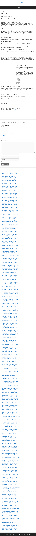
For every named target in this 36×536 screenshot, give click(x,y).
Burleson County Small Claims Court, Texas (10, 207)
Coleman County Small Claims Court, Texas (10, 230)
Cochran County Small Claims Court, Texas (10, 227)
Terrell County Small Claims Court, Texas (9, 484)
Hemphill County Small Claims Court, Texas (10, 320)
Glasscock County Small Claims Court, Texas (10, 293)
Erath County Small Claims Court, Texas (9, 272)
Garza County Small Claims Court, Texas (9, 290)
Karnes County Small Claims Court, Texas (9, 351)
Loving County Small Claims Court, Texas (9, 384)
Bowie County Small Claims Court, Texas (9, 197)
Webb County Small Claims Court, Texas (9, 509)
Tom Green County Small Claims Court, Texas (10, 490)
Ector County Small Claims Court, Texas (9, 266)
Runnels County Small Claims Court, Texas (9, 453)
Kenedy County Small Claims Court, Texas (9, 355)
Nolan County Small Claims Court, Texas (9, 420)
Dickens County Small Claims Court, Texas (9, 259)
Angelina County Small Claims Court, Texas (10, 176)
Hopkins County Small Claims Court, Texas (10, 328)
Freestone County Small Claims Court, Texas (10, 285)
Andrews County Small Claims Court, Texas (10, 174)
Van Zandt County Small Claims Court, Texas (10, 501)
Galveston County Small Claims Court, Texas (10, 289)
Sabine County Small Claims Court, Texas (9, 456)
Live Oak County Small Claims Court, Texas (10, 381)
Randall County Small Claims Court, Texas (9, 440)
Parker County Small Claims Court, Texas (9, 430)
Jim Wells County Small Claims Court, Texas (10, 347)
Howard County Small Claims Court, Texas (9, 331)
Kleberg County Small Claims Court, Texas (9, 364)
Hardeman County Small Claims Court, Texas (10, 310)
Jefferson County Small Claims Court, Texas (10, 344)
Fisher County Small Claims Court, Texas (9, 278)
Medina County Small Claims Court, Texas (9, 401)
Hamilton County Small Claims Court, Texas (10, 307)
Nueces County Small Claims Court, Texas (9, 422)
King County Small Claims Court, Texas (9, 361)
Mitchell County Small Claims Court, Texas (9, 408)
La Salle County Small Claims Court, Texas (9, 367)
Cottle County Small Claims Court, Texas (9, 242)
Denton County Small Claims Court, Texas (9, 258)
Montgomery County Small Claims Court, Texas (10, 410)
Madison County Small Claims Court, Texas (10, 388)
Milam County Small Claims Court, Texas (9, 405)
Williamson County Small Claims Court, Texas (10, 518)
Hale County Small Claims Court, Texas (9, 304)
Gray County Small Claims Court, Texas (9, 297)
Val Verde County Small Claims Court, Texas (10, 499)
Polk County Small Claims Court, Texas (9, 434)
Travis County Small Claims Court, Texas (9, 491)
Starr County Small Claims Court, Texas (9, 473)
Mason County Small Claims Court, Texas (9, 392)
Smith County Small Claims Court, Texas (9, 470)
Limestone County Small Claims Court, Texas (10, 378)
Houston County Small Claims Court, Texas (10, 330)
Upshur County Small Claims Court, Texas (9, 495)
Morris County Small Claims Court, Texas (9, 413)
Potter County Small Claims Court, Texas (9, 436)
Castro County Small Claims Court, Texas (9, 220)
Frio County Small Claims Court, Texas (9, 286)
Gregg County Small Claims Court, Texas (9, 300)
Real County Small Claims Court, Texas (9, 443)
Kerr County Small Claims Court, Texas (9, 358)
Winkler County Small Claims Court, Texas (9, 521)
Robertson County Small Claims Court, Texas (10, 450)
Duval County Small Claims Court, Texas (9, 263)
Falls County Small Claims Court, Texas (9, 273)
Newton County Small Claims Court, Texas (9, 419)
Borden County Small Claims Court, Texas (9, 194)
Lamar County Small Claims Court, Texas (9, 368)
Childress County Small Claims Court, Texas (10, 224)
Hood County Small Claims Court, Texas (9, 327)
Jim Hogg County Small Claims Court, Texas (10, 345)
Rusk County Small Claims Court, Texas (9, 454)
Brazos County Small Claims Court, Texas (9, 200)
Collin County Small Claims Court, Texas (9, 231)
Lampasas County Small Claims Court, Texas (10, 371)
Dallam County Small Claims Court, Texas (9, 249)
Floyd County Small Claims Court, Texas (9, 279)
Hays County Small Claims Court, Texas (9, 319)
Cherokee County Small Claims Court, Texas (10, 222)
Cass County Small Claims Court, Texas (9, 218)
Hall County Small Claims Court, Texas (9, 306)
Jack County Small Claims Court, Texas (9, 338)
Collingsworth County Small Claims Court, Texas (11, 232)
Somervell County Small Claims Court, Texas (10, 471)
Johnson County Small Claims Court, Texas (10, 348)
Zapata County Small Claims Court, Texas (9, 528)
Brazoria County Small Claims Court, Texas (10, 198)
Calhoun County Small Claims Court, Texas (10, 211)
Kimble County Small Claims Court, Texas (9, 360)
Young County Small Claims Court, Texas (9, 526)
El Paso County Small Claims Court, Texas (9, 269)
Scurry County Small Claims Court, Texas (9, 464)
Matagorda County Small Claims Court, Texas (10, 393)
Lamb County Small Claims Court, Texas (9, 369)
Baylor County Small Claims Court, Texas (9, 187)
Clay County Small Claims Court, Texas (9, 225)
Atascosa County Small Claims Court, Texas (10, 181)
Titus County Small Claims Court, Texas (9, 488)
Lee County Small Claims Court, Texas (9, 374)
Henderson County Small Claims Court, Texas (10, 321)
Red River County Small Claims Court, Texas (10, 444)
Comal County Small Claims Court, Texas (9, 235)
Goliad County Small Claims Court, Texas (9, 295)
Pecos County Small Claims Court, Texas (9, 433)
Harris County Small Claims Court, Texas (9, 313)
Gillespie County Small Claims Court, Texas (10, 292)
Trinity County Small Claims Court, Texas (9, 492)
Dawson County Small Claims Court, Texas (9, 252)
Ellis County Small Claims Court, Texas (9, 271)
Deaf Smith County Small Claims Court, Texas (10, 255)
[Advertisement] (29, 16)
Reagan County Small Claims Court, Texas (9, 442)
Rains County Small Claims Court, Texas (9, 439)
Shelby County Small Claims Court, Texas (9, 467)
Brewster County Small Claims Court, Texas (10, 201)
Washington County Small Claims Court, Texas (10, 508)
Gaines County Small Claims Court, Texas (9, 288)
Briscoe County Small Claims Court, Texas (9, 203)
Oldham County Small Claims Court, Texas (9, 425)
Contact (20, 534)
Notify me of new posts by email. (8, 161)
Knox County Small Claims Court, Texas (9, 365)
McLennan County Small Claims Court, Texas (10, 398)
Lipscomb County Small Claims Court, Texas (10, 379)
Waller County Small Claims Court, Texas (9, 505)
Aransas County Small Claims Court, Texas (9, 177)
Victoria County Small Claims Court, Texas (9, 502)
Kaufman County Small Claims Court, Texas (10, 353)
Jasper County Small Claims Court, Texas (9, 341)
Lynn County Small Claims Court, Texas (9, 386)
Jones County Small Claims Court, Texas (9, 350)
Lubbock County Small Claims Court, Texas (10, 385)
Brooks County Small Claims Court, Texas (9, 204)
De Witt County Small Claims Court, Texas (9, 254)
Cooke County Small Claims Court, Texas (9, 239)
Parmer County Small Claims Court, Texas (9, 432)
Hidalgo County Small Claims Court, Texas (9, 323)
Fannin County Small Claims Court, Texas (9, 275)
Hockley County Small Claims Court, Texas (9, 326)
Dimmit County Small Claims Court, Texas (9, 261)
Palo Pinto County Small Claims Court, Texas (10, 427)
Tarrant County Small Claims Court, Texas (9, 481)
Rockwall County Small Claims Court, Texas (10, 451)
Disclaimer (24, 534)
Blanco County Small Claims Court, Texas (9, 193)
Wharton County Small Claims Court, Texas (10, 511)
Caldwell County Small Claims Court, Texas (10, 210)
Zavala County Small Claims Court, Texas (9, 529)
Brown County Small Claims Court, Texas (9, 206)
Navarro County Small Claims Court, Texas (10, 418)
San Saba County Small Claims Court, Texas (10, 461)
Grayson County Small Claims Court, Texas (10, 299)
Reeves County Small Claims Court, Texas (9, 446)
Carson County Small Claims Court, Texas (9, 217)
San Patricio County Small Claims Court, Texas (10, 460)
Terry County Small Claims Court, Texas (9, 485)
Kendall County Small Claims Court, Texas (9, 354)
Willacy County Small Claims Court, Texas (9, 516)
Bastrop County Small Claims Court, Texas (9, 186)
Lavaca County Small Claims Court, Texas (9, 372)
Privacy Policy (29, 534)
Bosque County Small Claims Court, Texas (9, 196)
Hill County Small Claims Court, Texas (9, 324)
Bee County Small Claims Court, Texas (9, 189)
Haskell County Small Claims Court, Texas (9, 317)
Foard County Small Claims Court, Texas (9, 280)
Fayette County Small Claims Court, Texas (9, 276)
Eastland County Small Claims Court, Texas (10, 265)
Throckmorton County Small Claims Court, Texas (11, 487)
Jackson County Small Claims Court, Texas (9, 340)
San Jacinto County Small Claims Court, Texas (10, 458)
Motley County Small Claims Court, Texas (9, 415)
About (17, 534)
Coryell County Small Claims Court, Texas (9, 241)
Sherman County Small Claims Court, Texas (10, 468)
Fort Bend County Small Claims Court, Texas (10, 282)
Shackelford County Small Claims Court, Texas (10, 466)
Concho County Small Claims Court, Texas (9, 238)
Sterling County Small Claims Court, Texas (9, 475)
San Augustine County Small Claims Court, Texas (11, 457)
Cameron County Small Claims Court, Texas (10, 214)
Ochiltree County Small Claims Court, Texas (10, 423)
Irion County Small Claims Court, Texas (9, 337)
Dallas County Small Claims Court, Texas (9, 251)
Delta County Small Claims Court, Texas (9, 256)
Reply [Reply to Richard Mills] (4, 135)
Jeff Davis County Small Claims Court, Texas (10, 343)
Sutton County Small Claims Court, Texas (9, 478)
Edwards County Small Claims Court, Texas (10, 268)
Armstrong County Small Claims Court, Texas (10, 180)
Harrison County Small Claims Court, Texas (10, 314)
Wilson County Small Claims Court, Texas (9, 519)
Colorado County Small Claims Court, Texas (10, 234)
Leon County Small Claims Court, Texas (9, 375)
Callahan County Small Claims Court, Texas (10, 213)
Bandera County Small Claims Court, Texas (10, 184)
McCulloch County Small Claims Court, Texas (10, 396)
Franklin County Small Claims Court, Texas (9, 283)
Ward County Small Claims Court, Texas (9, 507)
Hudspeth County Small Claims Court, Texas (10, 333)
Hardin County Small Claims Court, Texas (9, 312)
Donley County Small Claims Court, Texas (9, 262)
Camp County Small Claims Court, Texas (9, 215)
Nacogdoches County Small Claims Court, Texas (11, 416)
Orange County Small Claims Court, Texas (9, 426)
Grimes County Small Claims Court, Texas (9, 302)
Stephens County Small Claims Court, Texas (10, 474)
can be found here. (13, 107)
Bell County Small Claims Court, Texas (9, 190)
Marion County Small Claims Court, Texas (9, 389)
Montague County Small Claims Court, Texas (10, 409)
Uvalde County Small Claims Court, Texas (9, 498)
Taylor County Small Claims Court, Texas (9, 483)
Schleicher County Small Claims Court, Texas (10, 463)
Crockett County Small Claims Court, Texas (10, 245)
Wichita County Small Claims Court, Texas (9, 514)
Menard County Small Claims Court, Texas (9, 402)
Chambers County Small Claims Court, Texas (10, 221)
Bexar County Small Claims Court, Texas (9, 191)
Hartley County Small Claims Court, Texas (9, 316)
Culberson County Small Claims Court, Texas (10, 248)
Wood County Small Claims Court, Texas (9, 523)
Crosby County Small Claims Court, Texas (9, 246)
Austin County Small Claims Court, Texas (9, 183)
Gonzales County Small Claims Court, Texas (10, 296)
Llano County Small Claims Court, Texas (9, 382)
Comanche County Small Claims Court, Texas (10, 237)
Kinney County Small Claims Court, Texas (9, 362)
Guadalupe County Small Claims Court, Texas (10, 303)
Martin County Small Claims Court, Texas (9, 391)
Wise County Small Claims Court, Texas (9, 522)
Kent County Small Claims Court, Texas (9, 357)
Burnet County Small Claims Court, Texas (9, 208)
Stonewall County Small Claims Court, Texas (10, 477)
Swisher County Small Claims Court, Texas (9, 480)
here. (15, 109)
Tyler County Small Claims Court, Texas (9, 494)
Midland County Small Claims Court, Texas (10, 403)
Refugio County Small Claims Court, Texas (9, 447)
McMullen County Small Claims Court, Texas (10, 399)
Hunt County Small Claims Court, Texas (9, 334)
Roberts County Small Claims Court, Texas (9, 449)
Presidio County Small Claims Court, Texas (9, 437)
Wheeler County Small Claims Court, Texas (10, 512)
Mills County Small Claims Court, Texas (9, 406)
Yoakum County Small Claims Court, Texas (9, 525)
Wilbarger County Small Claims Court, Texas (10, 515)
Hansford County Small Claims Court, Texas (10, 309)
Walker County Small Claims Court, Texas (9, 504)
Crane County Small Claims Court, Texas (9, 244)
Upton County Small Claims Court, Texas (9, 497)
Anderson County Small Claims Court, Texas (10, 173)
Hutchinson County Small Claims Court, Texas (10, 336)
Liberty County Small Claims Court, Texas (9, 377)
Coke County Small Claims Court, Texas (9, 228)
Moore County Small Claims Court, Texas (9, 412)
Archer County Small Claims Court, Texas (9, 179)
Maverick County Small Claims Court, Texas (10, 395)
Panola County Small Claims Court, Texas (9, 429)
